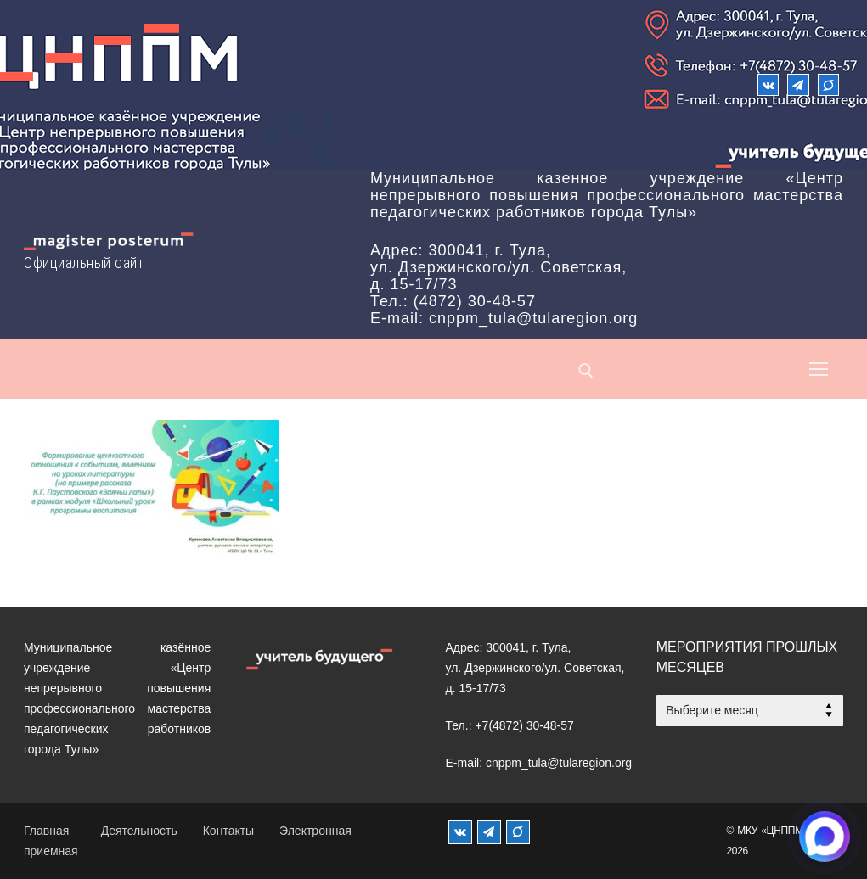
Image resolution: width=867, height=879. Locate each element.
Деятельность (139, 830)
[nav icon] (818, 369)
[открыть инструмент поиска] (586, 370)
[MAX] (518, 832)
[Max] (828, 84)
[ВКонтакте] (768, 84)
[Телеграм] (797, 84)
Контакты (228, 830)
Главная (46, 830)
